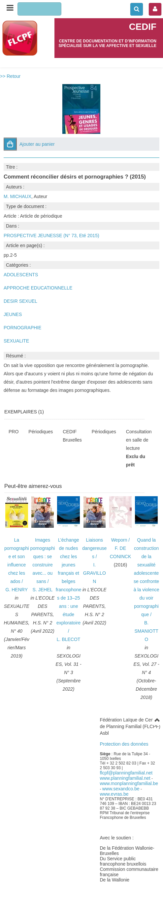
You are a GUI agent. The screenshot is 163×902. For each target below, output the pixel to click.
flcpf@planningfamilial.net (126, 772)
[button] (10, 144)
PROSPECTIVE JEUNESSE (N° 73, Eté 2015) (51, 235)
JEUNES (13, 314)
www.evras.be (114, 794)
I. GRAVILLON (94, 573)
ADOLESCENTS (21, 274)
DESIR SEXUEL (20, 301)
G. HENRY (17, 589)
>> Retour (10, 76)
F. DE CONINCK (120, 552)
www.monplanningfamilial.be (129, 783)
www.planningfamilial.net (125, 778)
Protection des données (124, 744)
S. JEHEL (43, 589)
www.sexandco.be (121, 788)
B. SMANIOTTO (146, 631)
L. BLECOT (69, 639)
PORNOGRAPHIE (22, 327)
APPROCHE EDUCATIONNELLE (38, 288)
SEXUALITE (16, 341)
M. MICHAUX (17, 196)
